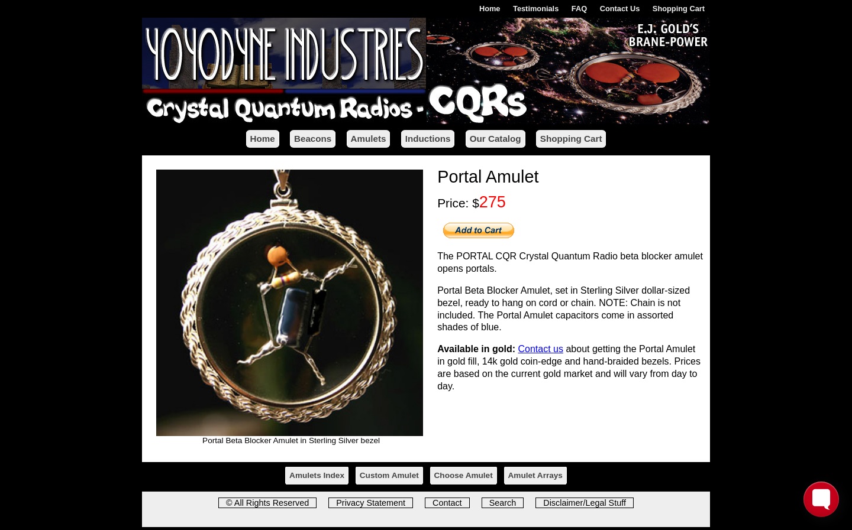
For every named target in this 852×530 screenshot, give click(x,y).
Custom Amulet (389, 475)
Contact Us (620, 8)
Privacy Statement (370, 503)
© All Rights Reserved (267, 503)
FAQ (579, 8)
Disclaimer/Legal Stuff (584, 503)
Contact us (540, 349)
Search (503, 503)
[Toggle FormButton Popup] (821, 499)
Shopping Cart (679, 8)
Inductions (428, 139)
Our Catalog (495, 139)
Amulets (368, 139)
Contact (447, 503)
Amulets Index (316, 475)
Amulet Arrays (535, 475)
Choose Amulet (463, 475)
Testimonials (536, 8)
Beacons (312, 139)
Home (490, 8)
